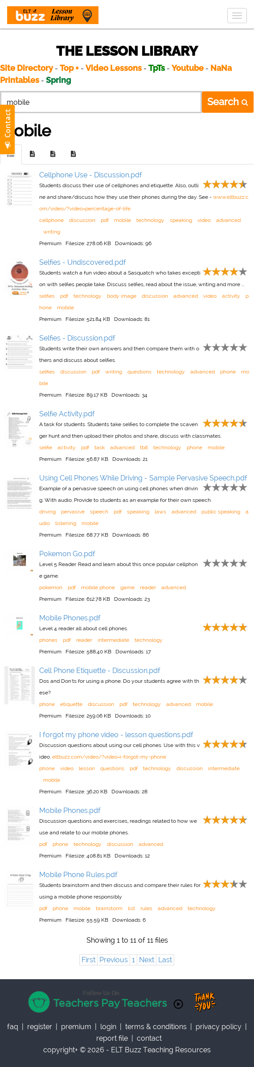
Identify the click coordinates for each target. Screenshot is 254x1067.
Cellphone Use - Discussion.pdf (90, 175)
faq (12, 1026)
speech (99, 512)
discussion (82, 220)
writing (51, 232)
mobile (122, 220)
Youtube (188, 68)
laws (160, 512)
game (127, 587)
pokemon (50, 587)
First (88, 960)
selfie (45, 447)
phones (48, 640)
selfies (47, 296)
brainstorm (109, 908)
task (99, 447)
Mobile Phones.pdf (70, 618)
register (39, 1026)
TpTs (157, 68)
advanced (228, 220)
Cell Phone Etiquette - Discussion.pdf (99, 670)
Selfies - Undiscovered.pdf (82, 262)
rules (146, 908)
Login (108, 1026)
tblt (144, 447)
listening (65, 523)
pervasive (73, 512)
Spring (58, 80)
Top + (69, 68)
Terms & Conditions (156, 1026)
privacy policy (219, 1026)
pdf (105, 220)
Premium (76, 1026)
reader (148, 587)
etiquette (71, 704)
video (204, 220)
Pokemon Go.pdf (67, 554)
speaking (181, 220)
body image (121, 296)
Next (146, 960)
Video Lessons (114, 68)
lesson (87, 768)
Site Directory (26, 68)
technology (150, 220)
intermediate (113, 640)
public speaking (220, 512)
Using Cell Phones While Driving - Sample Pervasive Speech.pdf (143, 478)
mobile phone (98, 587)
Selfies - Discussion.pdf (77, 338)
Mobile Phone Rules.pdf (78, 874)
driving (47, 512)
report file (112, 1038)
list (131, 908)
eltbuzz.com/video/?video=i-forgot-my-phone (109, 757)
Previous (113, 960)
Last (165, 960)
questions (139, 372)
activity (231, 296)
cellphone (51, 220)
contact (149, 1038)
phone (228, 372)
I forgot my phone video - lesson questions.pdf (116, 734)
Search (227, 101)
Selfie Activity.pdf (67, 414)
